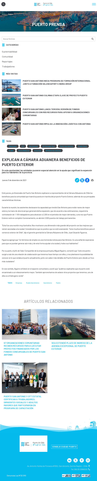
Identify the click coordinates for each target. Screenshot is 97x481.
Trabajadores (8, 66)
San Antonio (33, 146)
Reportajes (7, 61)
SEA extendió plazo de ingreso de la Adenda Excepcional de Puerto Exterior (72, 345)
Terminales (13, 146)
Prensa (10, 14)
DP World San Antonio (53, 150)
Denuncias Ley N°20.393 (16, 476)
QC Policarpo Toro (49, 146)
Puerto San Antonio (66, 146)
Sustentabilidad (9, 51)
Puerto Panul (82, 146)
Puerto (11, 150)
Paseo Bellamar (24, 150)
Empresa (37, 150)
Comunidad (7, 56)
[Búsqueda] (48, 39)
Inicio (4, 14)
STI (23, 146)
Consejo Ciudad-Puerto (64, 447)
